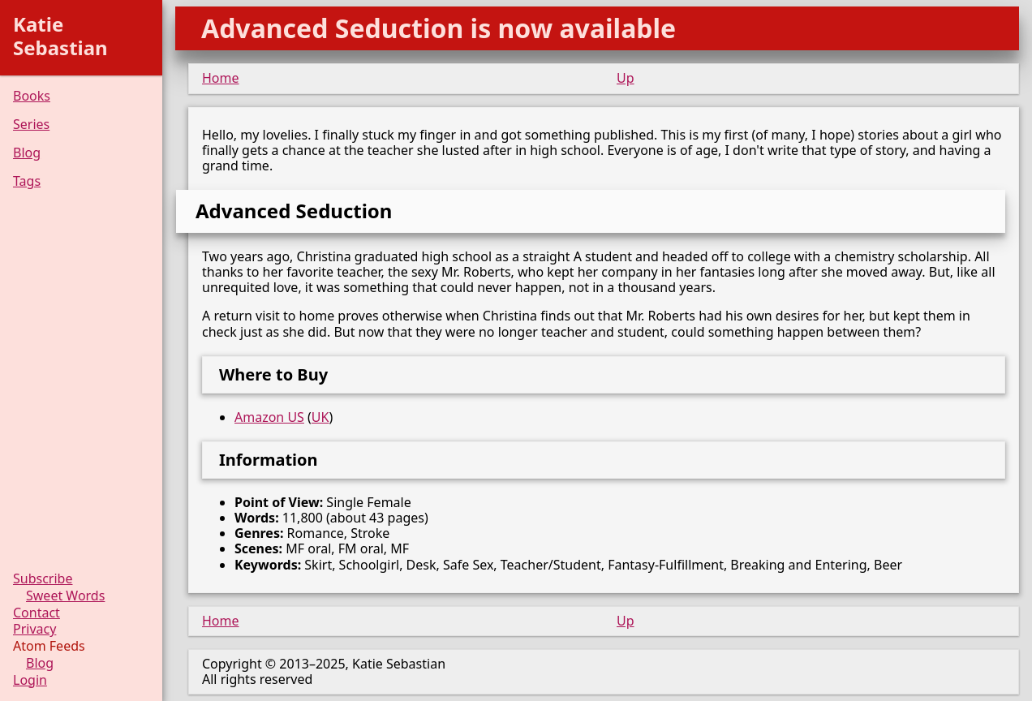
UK (320, 417)
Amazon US (269, 417)
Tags (27, 181)
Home (220, 78)
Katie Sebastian (60, 36)
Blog (27, 153)
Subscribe (42, 579)
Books (31, 96)
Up (625, 78)
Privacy (34, 629)
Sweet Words (65, 596)
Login (30, 680)
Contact (36, 613)
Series (31, 124)
